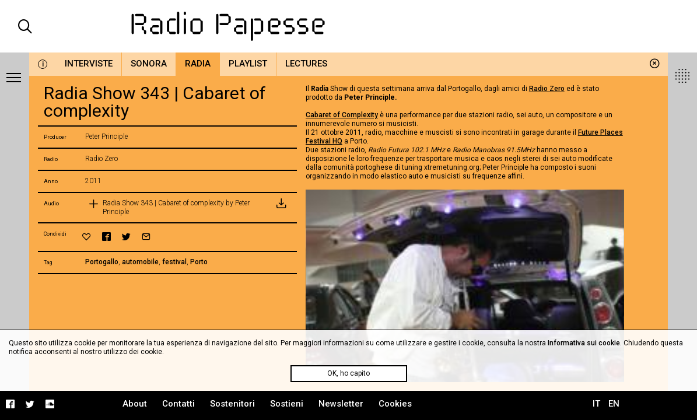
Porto (199, 262)
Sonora (149, 63)
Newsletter (340, 403)
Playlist (248, 63)
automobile (140, 262)
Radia (198, 63)
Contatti (178, 403)
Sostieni (286, 403)
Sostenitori (232, 403)
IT (596, 403)
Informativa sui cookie (584, 343)
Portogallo (101, 262)
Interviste (89, 63)
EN (613, 403)
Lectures (306, 63)
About (134, 403)
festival (174, 262)
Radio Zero (547, 89)
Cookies (395, 403)
